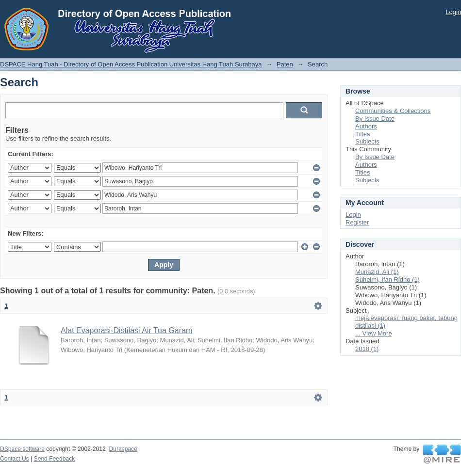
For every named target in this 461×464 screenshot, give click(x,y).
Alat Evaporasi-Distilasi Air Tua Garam (126, 330)
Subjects (367, 141)
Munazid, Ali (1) (377, 271)
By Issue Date (375, 118)
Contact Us (14, 458)
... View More (373, 333)
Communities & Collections (392, 110)
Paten (285, 64)
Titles (362, 134)
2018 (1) (367, 348)
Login (453, 12)
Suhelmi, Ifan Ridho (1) (387, 279)
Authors (366, 126)
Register (357, 222)
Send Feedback (54, 458)
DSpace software (22, 449)
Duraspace (123, 449)
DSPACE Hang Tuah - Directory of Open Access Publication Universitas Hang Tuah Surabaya (131, 64)
